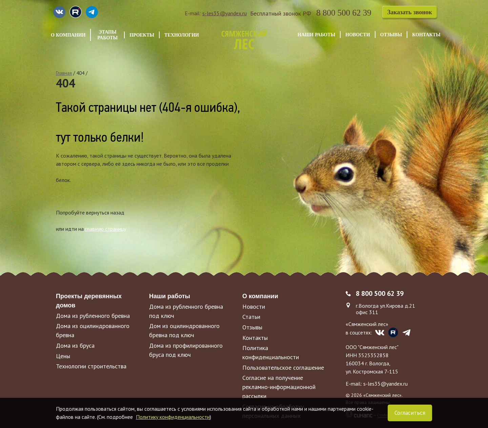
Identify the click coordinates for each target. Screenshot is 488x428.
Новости (357, 35)
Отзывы (391, 35)
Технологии (181, 35)
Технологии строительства (91, 366)
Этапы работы (107, 35)
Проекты (141, 35)
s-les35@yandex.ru (224, 13)
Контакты (426, 35)
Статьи (251, 317)
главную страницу (105, 228)
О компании (68, 35)
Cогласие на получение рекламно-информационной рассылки (279, 387)
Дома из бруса (75, 345)
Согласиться (409, 412)
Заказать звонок (409, 12)
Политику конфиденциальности (173, 416)
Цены (63, 356)
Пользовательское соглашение (283, 367)
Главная (64, 73)
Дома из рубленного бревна (93, 316)
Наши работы (316, 35)
